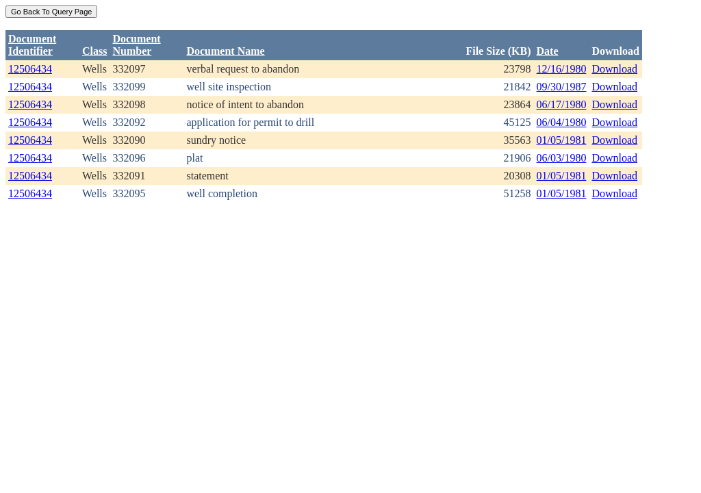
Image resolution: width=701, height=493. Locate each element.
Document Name (225, 51)
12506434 (30, 69)
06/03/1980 (562, 158)
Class (94, 51)
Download (614, 69)
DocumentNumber (136, 45)
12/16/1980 (562, 69)
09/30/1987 (562, 86)
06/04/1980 (562, 122)
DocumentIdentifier (32, 45)
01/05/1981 (562, 140)
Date (548, 51)
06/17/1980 (562, 104)
